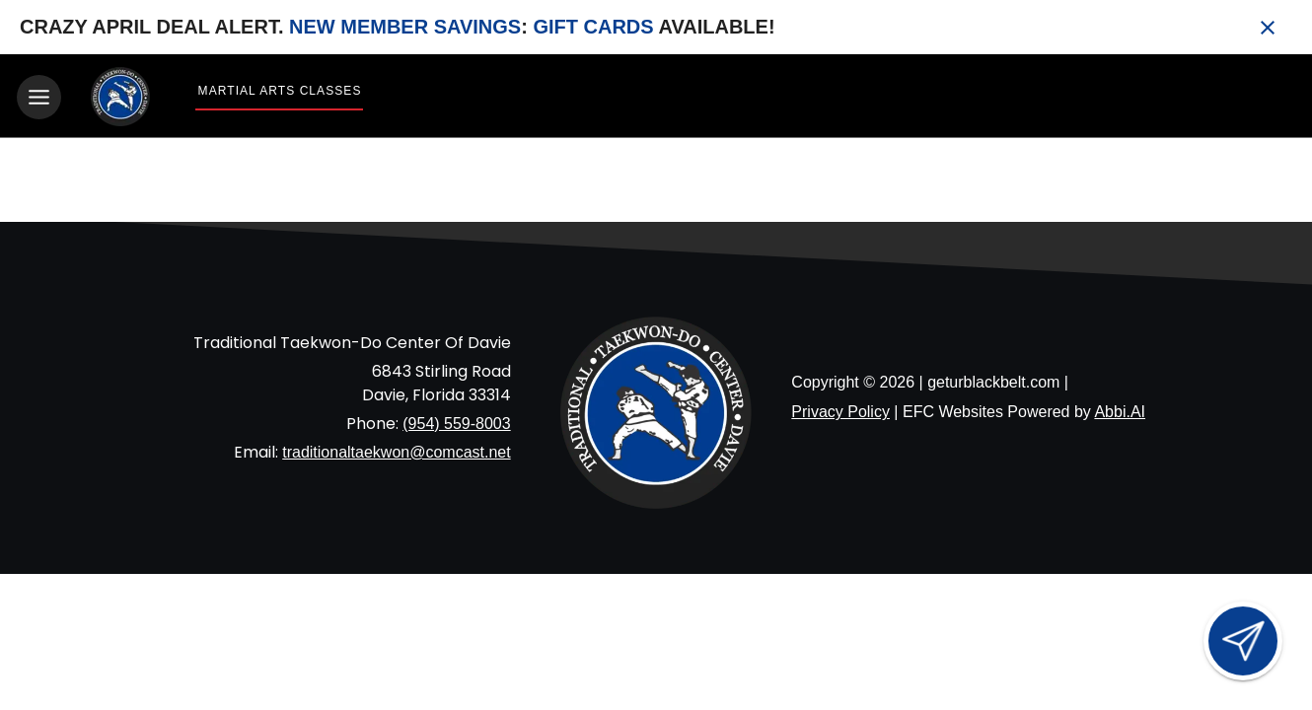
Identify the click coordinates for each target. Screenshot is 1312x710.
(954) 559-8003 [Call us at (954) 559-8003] (456, 423)
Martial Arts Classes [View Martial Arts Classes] (280, 91)
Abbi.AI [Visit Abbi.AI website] (1119, 411)
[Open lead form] (1242, 641)
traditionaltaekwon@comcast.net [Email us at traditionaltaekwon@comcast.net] (396, 452)
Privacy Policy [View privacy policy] (840, 411)
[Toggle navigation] (39, 97)
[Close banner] (1267, 27)
